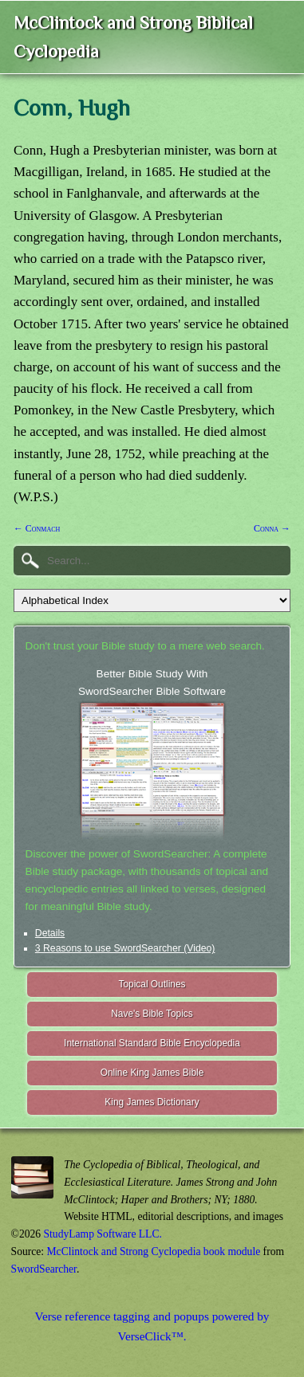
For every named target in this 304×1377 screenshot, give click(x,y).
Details (50, 933)
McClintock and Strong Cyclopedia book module (154, 1251)
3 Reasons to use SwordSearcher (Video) (125, 948)
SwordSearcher (44, 1269)
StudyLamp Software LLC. (103, 1234)
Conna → (272, 528)
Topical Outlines (152, 984)
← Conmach (37, 528)
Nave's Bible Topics (152, 1013)
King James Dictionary (152, 1102)
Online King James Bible (152, 1072)
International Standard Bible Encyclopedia (152, 1043)
